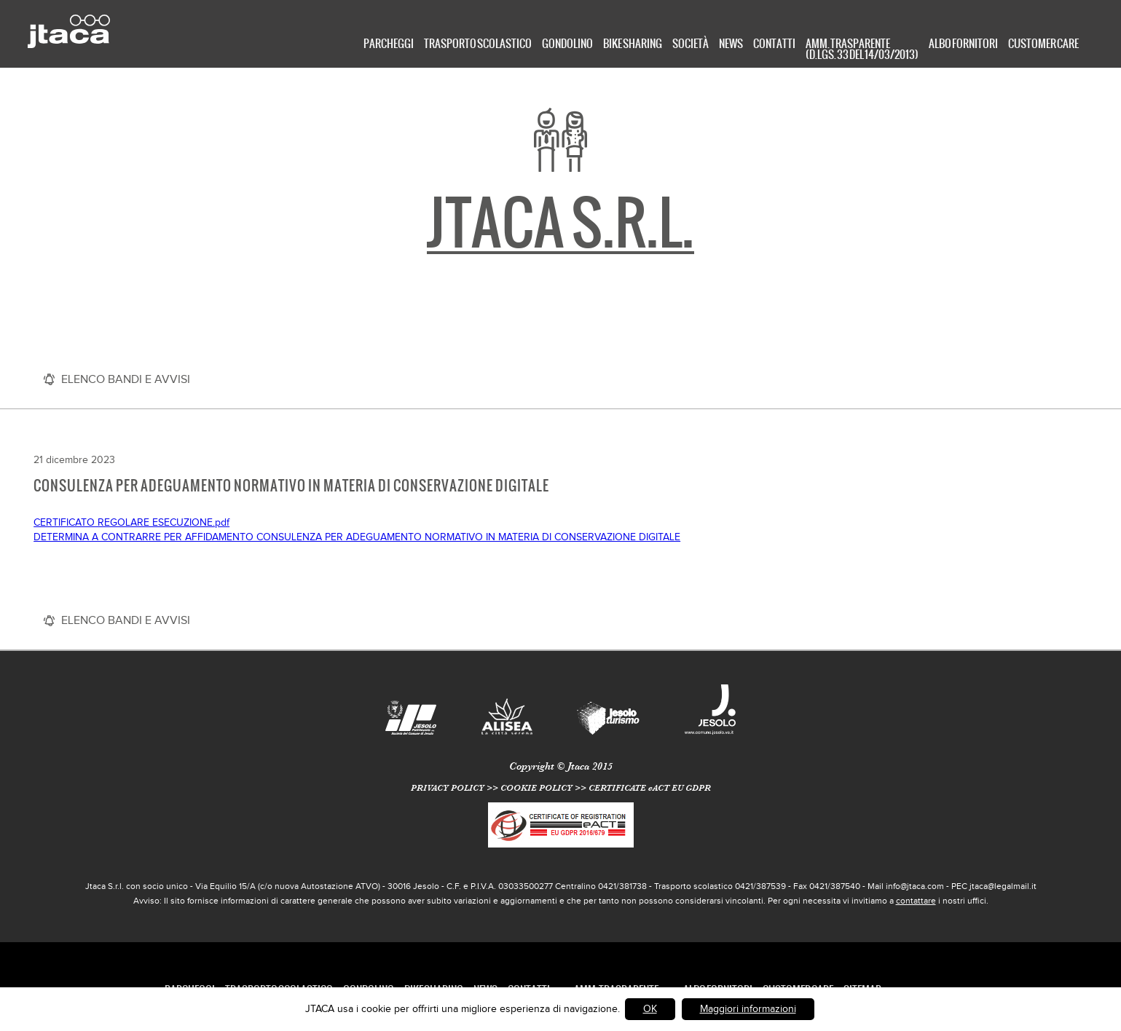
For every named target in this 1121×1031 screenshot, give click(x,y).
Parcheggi (388, 45)
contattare (916, 901)
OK (650, 1009)
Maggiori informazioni (748, 1009)
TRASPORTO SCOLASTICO (478, 45)
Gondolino (567, 45)
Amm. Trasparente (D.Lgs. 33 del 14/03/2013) (862, 48)
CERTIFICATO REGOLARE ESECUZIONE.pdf (131, 522)
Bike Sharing (632, 45)
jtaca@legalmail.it (1003, 886)
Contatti (774, 45)
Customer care (1043, 45)
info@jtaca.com (915, 886)
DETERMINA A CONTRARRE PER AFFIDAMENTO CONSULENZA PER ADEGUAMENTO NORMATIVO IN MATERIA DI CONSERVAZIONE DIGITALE (357, 537)
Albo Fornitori (963, 45)
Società (690, 45)
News (731, 45)
